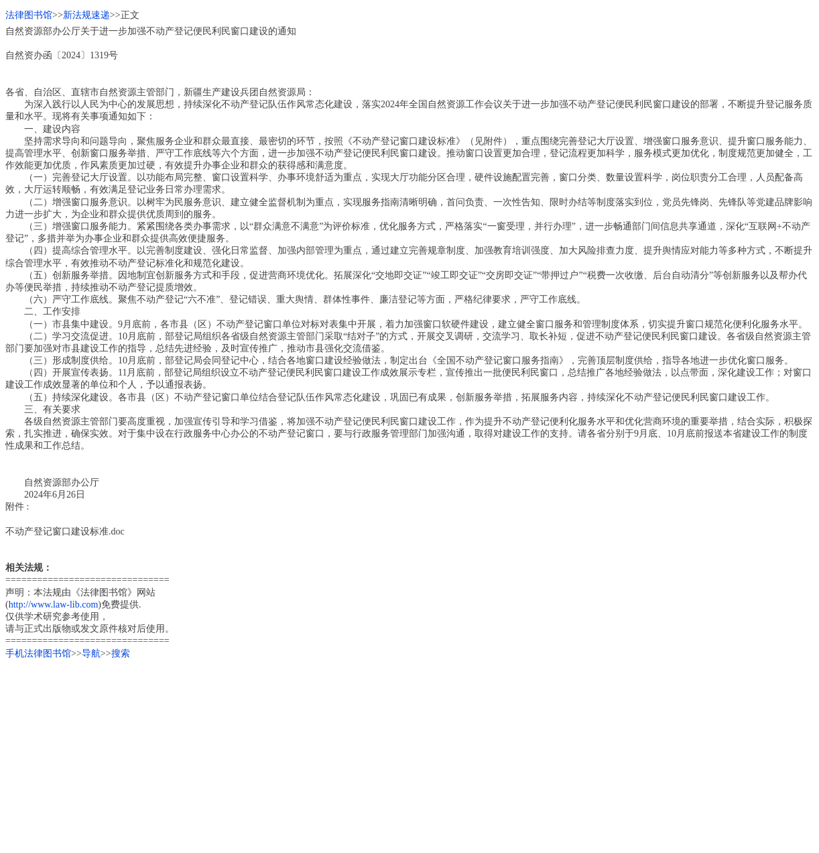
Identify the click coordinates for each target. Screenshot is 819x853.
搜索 (120, 653)
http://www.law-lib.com (54, 605)
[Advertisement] (407, 754)
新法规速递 (86, 15)
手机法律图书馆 (38, 653)
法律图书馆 (28, 15)
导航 (91, 653)
